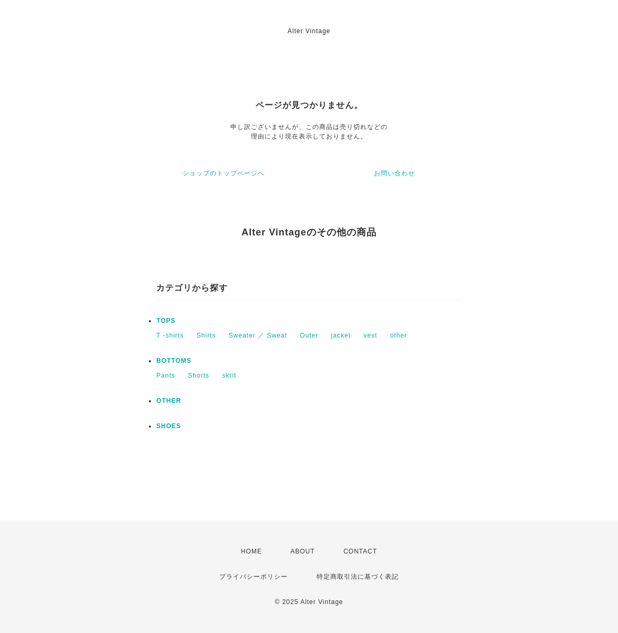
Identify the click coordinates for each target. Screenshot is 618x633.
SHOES (168, 426)
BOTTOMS (173, 360)
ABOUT (302, 551)
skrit (229, 375)
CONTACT (360, 551)
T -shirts (170, 335)
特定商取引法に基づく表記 (358, 576)
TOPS (165, 320)
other (398, 335)
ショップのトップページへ (224, 173)
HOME (251, 551)
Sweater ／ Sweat (258, 335)
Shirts (206, 335)
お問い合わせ (394, 173)
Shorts (198, 375)
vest (370, 335)
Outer (309, 335)
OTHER (168, 400)
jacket (341, 335)
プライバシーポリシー (253, 576)
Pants (165, 375)
